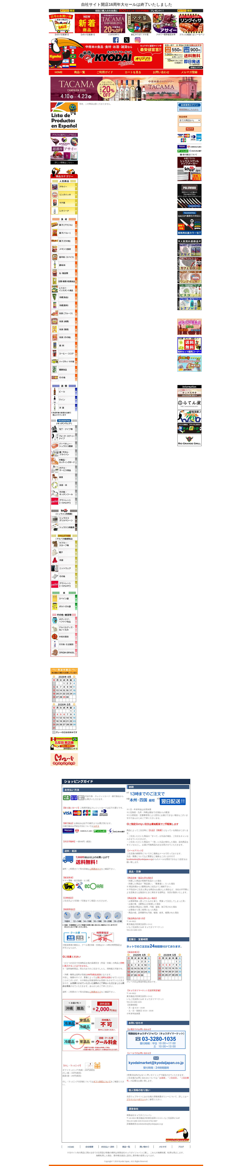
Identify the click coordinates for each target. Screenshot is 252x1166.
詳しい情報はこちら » (64, 162)
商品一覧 (79, 72)
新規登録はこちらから (188, 109)
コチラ (96, 826)
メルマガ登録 (189, 72)
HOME (58, 72)
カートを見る (133, 72)
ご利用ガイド (105, 72)
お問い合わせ (161, 72)
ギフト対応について (102, 1081)
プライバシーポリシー (136, 1099)
